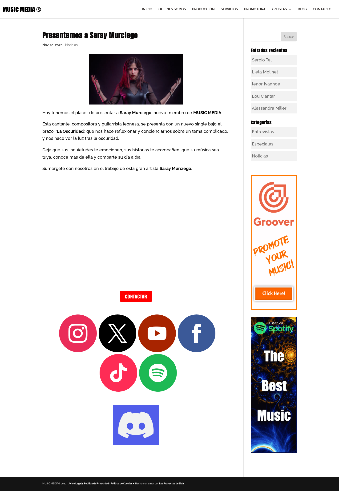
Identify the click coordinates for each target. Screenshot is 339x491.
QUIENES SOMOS (172, 9)
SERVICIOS (229, 9)
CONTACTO (322, 9)
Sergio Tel (262, 59)
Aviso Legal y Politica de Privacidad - (90, 483)
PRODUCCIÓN (203, 9)
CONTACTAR (136, 296)
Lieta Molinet (265, 71)
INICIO (147, 9)
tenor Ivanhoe (266, 83)
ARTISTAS (279, 9)
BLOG (302, 9)
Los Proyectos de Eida (171, 483)
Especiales (262, 143)
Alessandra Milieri (269, 108)
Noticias (71, 45)
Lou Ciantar (263, 96)
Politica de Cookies (121, 483)
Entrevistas (263, 131)
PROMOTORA (254, 9)
